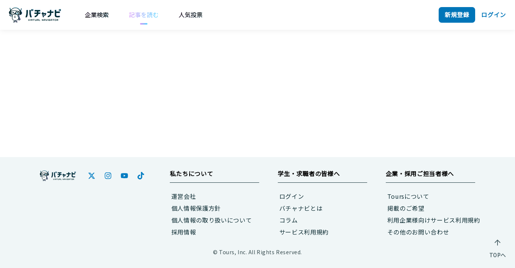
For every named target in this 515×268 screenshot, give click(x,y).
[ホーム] (58, 175)
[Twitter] (91, 175)
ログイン (493, 14)
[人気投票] (191, 14)
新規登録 (457, 14)
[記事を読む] (144, 14)
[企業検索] (97, 14)
